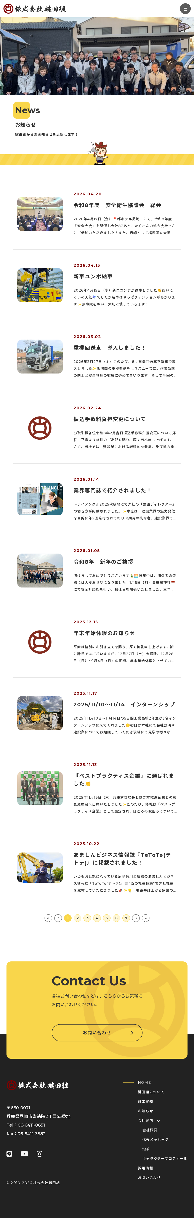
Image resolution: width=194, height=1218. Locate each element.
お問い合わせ (97, 1032)
